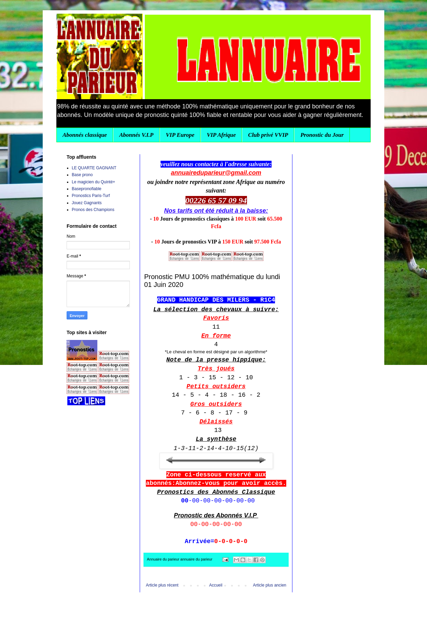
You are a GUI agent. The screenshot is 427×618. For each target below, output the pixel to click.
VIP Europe (180, 135)
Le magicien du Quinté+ (93, 182)
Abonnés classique (85, 135)
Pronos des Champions (93, 209)
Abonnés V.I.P (136, 135)
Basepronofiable (86, 188)
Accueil (215, 585)
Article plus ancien (269, 585)
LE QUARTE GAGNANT (94, 168)
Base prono (82, 174)
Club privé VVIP (268, 135)
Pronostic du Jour (322, 135)
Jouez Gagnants (86, 202)
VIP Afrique (221, 135)
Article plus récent (162, 585)
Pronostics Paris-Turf (91, 195)
